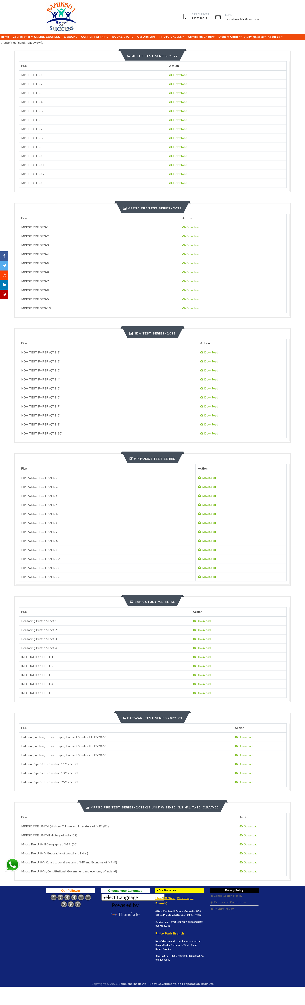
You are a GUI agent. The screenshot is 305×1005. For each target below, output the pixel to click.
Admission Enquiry (201, 36)
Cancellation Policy (226, 896)
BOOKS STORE (123, 36)
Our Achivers (146, 36)
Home (5, 36)
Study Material (254, 36)
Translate (125, 914)
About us (274, 36)
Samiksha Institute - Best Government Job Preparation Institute (166, 984)
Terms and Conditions (228, 902)
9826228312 (199, 18)
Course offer (21, 36)
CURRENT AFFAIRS (94, 36)
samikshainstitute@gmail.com (242, 19)
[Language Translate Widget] (133, 897)
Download (178, 75)
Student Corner (229, 36)
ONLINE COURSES (47, 36)
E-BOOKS (70, 36)
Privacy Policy (222, 909)
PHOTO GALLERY (171, 36)
